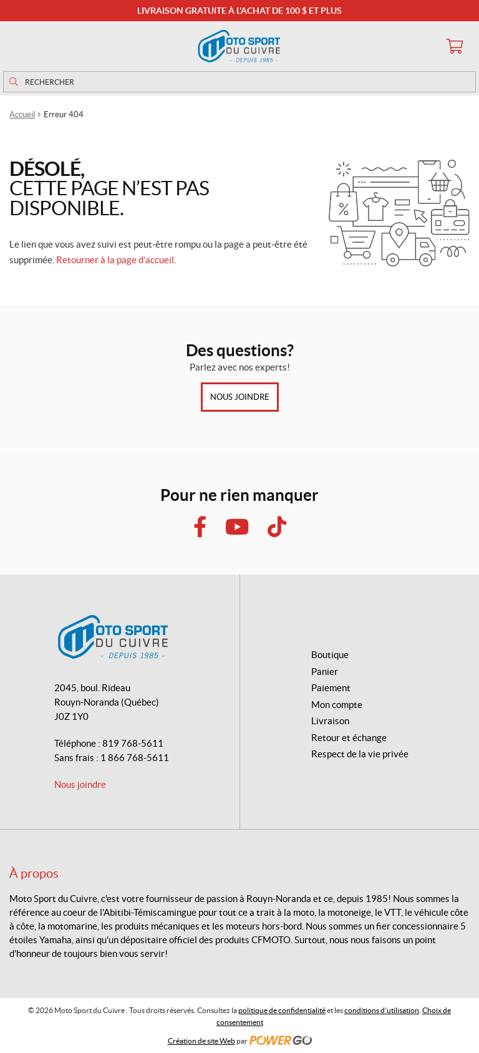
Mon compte (336, 704)
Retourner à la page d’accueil (115, 260)
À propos (34, 873)
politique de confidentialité (282, 1010)
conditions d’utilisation (381, 1010)
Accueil (22, 114)
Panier (324, 671)
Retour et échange (349, 737)
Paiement (331, 687)
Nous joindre (239, 397)
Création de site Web (201, 1041)
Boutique (330, 654)
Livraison (330, 721)
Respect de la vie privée (360, 754)
